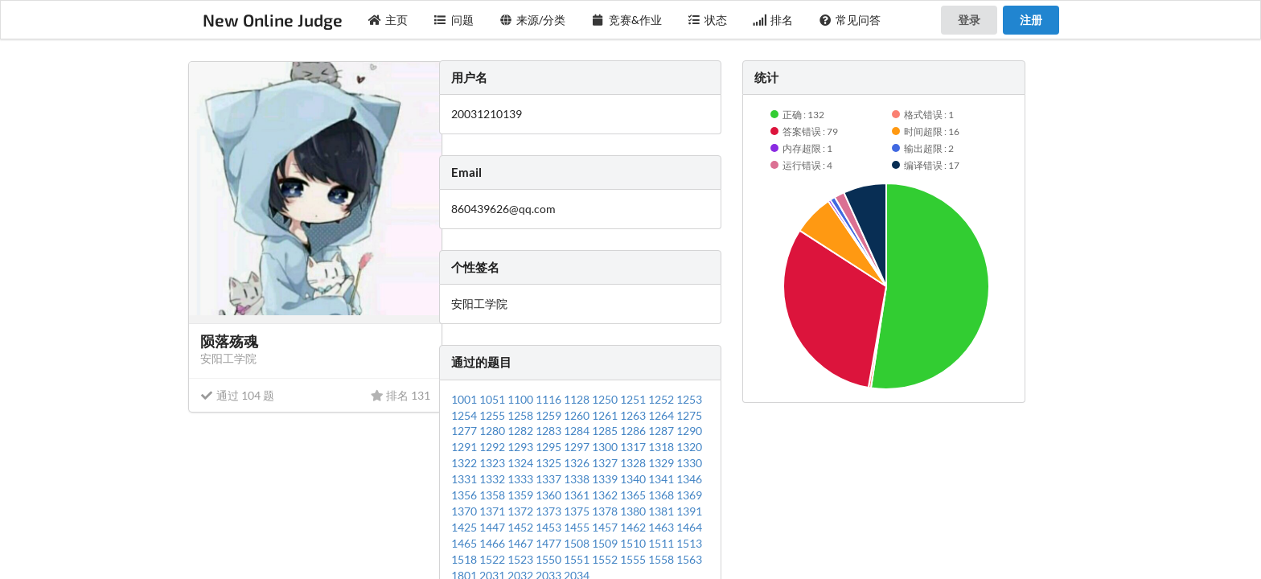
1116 (550, 399)
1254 (465, 415)
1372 (521, 511)
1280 (493, 430)
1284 (578, 430)
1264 (662, 415)
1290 (689, 430)
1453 (550, 527)
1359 (521, 495)
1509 (606, 543)
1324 (521, 463)
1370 (465, 511)
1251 (634, 399)
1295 (550, 447)
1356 (465, 495)
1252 (662, 399)
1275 (689, 415)
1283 (550, 430)
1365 (634, 495)
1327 (606, 463)
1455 (578, 527)
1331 (465, 479)
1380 (634, 511)
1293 (521, 447)
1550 (550, 559)
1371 (493, 511)
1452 (521, 527)
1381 (662, 511)
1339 (606, 479)
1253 (689, 399)
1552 (606, 559)
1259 (550, 415)
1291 (465, 447)
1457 (606, 527)
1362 (606, 495)
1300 (606, 447)
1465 (465, 543)
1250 (606, 399)
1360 (550, 495)
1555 (634, 559)
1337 (550, 479)
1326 (578, 463)
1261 (606, 415)
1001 (465, 399)
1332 (493, 479)
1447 (493, 527)
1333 (521, 479)
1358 (493, 495)
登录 (969, 20)
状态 (708, 20)
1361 (578, 495)
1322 (465, 463)
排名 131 (400, 395)
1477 (550, 543)
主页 (388, 20)
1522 (493, 559)
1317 (634, 447)
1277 (465, 430)
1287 (662, 430)
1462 (634, 527)
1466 (493, 543)
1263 (634, 415)
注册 (1031, 20)
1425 (465, 527)
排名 (773, 20)
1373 (550, 511)
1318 (662, 447)
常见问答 (850, 20)
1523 (521, 559)
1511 (662, 543)
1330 (689, 463)
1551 (578, 559)
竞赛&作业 (626, 20)
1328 (634, 463)
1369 (689, 495)
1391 (689, 511)
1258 (521, 415)
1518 (465, 559)
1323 (493, 463)
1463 (662, 527)
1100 (521, 399)
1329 (662, 463)
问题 (453, 20)
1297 (578, 447)
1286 (634, 430)
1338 (578, 479)
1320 (689, 447)
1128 (578, 399)
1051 (493, 399)
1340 (634, 479)
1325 (550, 463)
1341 (662, 479)
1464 (689, 527)
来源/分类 (532, 20)
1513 (689, 543)
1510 (634, 543)
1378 (606, 511)
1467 (521, 543)
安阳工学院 (228, 358)
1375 (578, 511)
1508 (578, 543)
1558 (662, 559)
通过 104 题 (237, 395)
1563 (689, 559)
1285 (606, 430)
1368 (662, 495)
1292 (493, 447)
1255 (493, 415)
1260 (578, 415)
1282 (521, 430)
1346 (689, 479)
